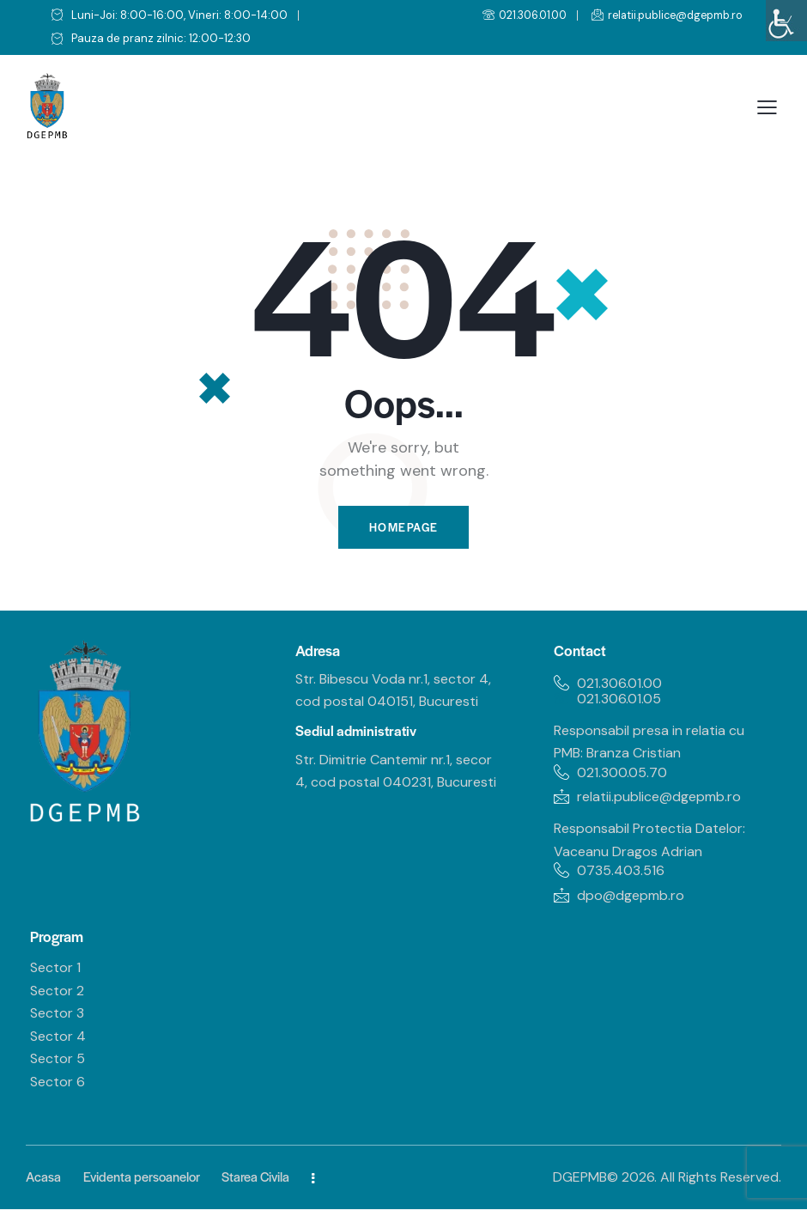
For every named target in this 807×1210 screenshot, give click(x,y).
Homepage (403, 528)
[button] (767, 107)
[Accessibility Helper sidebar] (786, 20)
